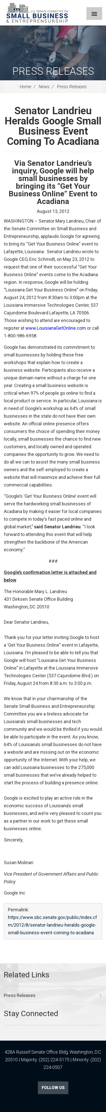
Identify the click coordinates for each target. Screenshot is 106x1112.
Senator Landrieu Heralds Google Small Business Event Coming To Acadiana (53, 126)
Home (25, 86)
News (44, 86)
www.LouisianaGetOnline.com (55, 328)
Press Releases (53, 71)
